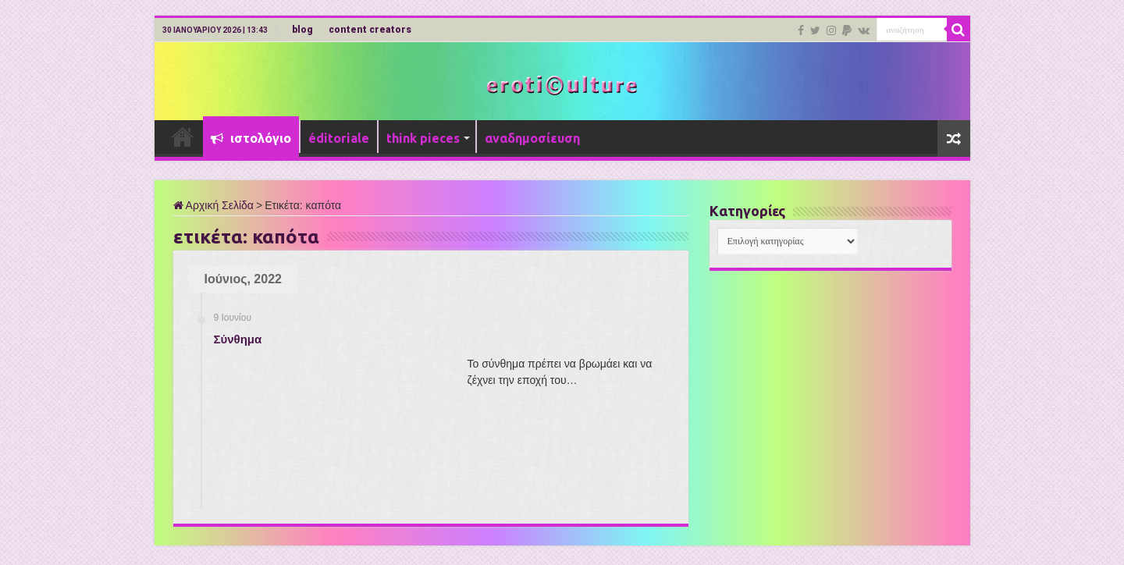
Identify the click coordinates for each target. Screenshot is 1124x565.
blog (302, 29)
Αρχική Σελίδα (213, 205)
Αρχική (182, 136)
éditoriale (338, 138)
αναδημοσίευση (532, 138)
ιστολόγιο (251, 138)
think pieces (423, 138)
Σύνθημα (238, 339)
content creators (370, 29)
